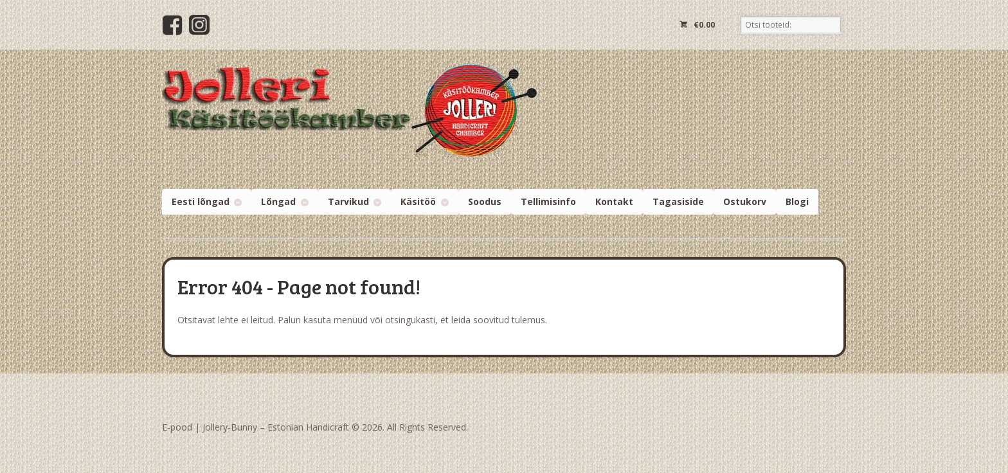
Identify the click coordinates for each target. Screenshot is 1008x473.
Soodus (484, 201)
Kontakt (614, 201)
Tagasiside (678, 201)
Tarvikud (348, 201)
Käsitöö (418, 201)
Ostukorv (744, 201)
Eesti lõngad (201, 201)
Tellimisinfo (548, 201)
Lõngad (278, 201)
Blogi (797, 201)
